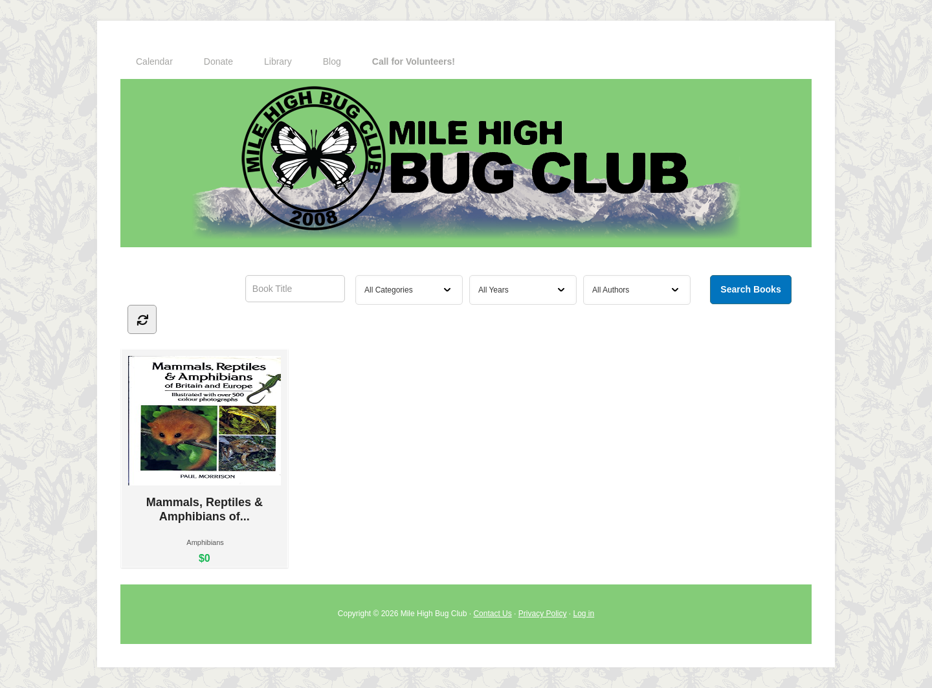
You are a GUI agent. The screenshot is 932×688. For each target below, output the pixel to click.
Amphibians (204, 542)
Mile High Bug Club (466, 163)
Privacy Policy (542, 613)
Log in (584, 613)
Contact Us (492, 613)
